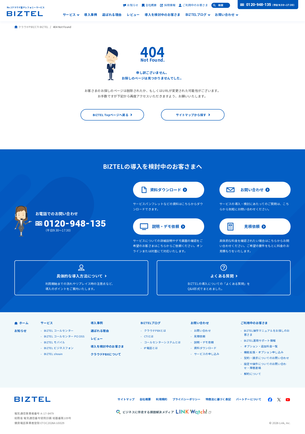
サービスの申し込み (206, 354)
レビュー (133, 15)
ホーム (21, 323)
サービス (69, 15)
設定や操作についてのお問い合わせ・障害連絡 (265, 366)
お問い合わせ (224, 15)
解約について (252, 374)
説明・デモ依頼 (159, 226)
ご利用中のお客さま (193, 5)
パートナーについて (248, 399)
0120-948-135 (258, 4)
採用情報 (167, 5)
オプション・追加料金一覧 (261, 346)
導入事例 (90, 15)
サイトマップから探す (191, 115)
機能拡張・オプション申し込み (263, 352)
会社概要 (149, 5)
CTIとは (149, 336)
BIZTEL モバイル (54, 342)
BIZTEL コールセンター (58, 331)
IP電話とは (151, 348)
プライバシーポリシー (186, 399)
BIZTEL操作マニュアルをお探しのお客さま (267, 333)
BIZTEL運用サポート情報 (260, 340)
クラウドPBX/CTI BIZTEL (31, 27)
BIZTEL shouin (53, 354)
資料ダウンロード (160, 190)
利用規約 (161, 399)
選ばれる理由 (112, 15)
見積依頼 (243, 226)
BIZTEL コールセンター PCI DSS (64, 336)
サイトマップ (126, 399)
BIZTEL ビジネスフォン (58, 348)
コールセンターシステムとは (162, 342)
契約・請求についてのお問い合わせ (266, 358)
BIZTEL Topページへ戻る (110, 115)
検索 (220, 5)
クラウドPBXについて (106, 354)
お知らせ (130, 5)
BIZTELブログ (196, 15)
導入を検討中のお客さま (162, 15)
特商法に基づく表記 (218, 399)
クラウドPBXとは (155, 331)
